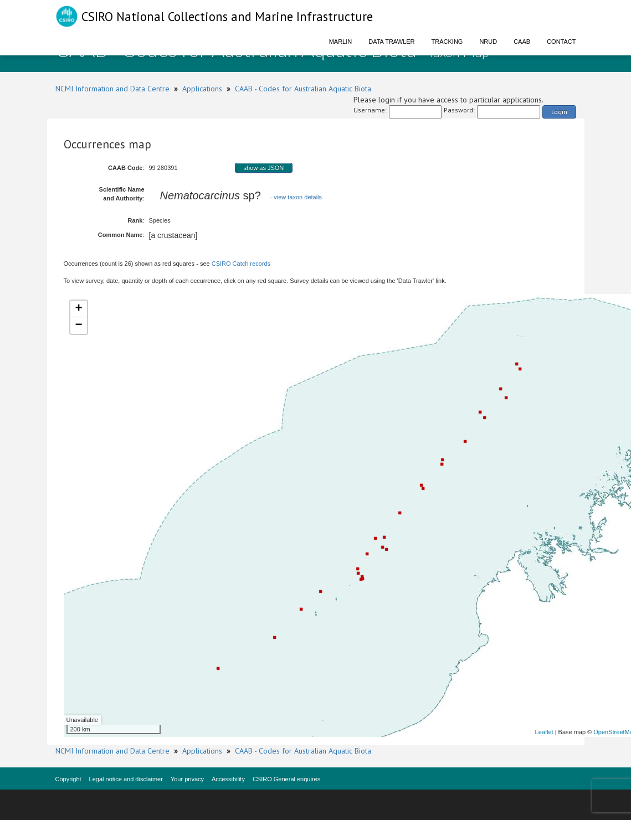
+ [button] (78, 309)
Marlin (340, 41)
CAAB (522, 41)
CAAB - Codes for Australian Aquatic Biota (303, 89)
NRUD (488, 41)
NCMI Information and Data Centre (112, 89)
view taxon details (298, 197)
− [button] (78, 325)
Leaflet (544, 732)
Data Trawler (391, 41)
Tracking (447, 41)
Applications (202, 89)
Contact (561, 41)
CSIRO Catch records (241, 263)
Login (559, 111)
